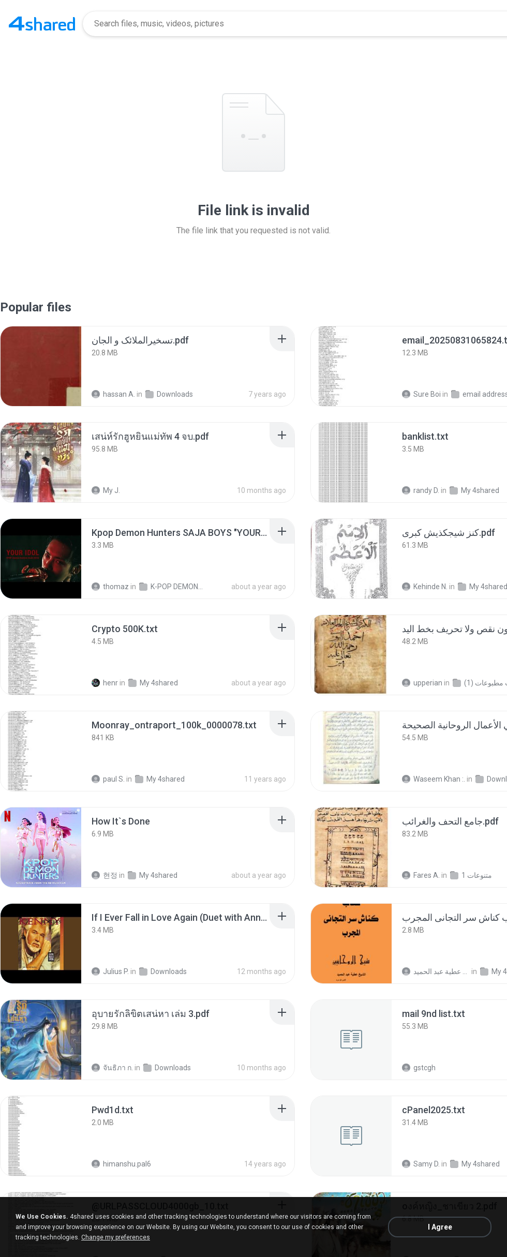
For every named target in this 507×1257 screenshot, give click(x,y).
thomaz (110, 586)
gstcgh (419, 1068)
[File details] (41, 366)
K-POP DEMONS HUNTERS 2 (173, 586)
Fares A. (421, 875)
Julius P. (110, 971)
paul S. (108, 779)
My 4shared (474, 490)
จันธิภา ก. (112, 1068)
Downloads (169, 394)
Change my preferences (115, 1237)
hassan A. (113, 394)
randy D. (420, 490)
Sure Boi (421, 394)
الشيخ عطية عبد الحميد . (436, 971)
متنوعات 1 (471, 875)
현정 (104, 875)
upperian (422, 683)
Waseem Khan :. (433, 779)
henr (105, 683)
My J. (106, 490)
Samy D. (421, 1164)
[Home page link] (42, 24)
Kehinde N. (425, 586)
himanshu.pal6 (121, 1164)
